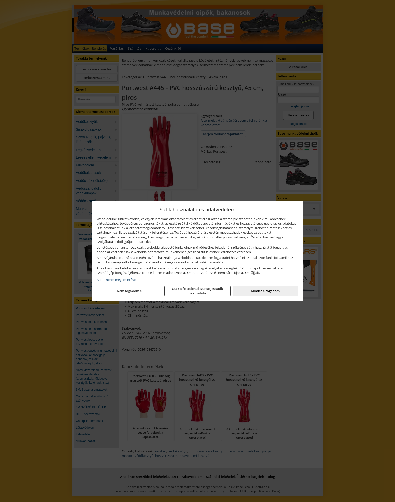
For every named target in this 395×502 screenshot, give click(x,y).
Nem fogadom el (130, 291)
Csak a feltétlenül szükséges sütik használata (197, 291)
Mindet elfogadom (265, 291)
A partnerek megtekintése (116, 279)
